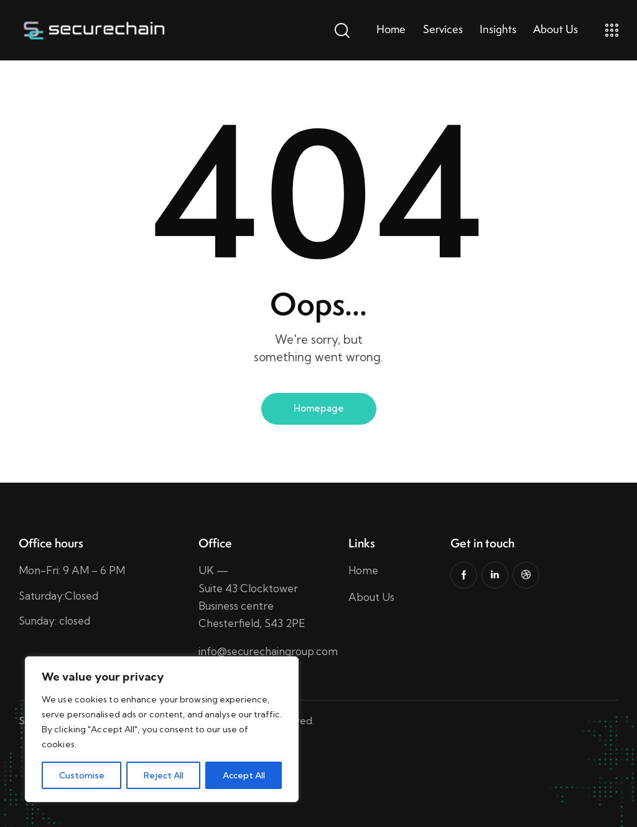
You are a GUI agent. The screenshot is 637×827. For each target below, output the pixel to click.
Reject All (164, 775)
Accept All (244, 775)
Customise (82, 775)
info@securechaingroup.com (268, 651)
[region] (162, 729)
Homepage (319, 408)
